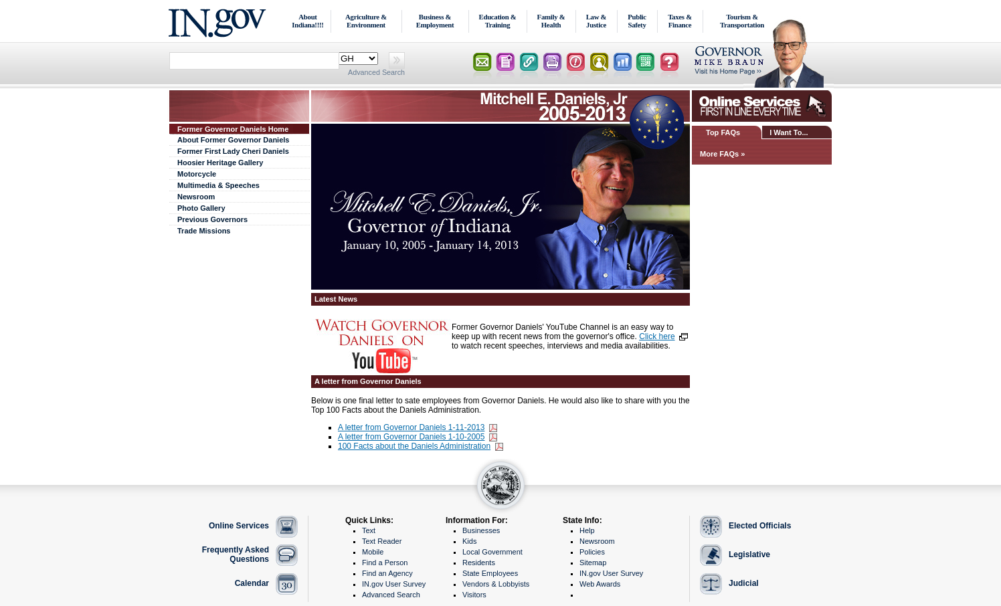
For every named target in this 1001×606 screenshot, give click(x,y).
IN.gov (219, 21)
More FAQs (719, 154)
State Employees (490, 573)
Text (368, 530)
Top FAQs (723, 132)
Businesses (481, 530)
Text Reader (381, 541)
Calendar (252, 583)
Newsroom (196, 197)
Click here (656, 336)
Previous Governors (212, 219)
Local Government (492, 552)
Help (587, 530)
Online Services (239, 525)
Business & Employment (435, 21)
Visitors (474, 595)
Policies (592, 552)
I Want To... (788, 132)
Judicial (744, 583)
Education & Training (498, 21)
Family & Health (551, 21)
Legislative (749, 554)
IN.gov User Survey (394, 584)
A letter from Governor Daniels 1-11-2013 (411, 427)
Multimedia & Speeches (218, 185)
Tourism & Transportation (742, 21)
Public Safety (637, 21)
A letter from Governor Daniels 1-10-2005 (411, 436)
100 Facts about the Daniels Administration (414, 446)
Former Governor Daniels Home (232, 129)
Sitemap (592, 563)
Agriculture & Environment (366, 21)
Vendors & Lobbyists (495, 584)
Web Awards (599, 584)
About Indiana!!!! (307, 21)
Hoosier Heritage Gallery (220, 163)
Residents (478, 563)
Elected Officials (760, 525)
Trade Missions (203, 231)
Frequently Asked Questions (235, 554)
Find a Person (384, 563)
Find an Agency (387, 573)
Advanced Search (376, 72)
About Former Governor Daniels (233, 140)
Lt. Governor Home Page (763, 63)
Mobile (372, 552)
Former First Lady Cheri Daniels (233, 151)
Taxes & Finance (680, 21)
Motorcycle (196, 174)
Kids (469, 541)
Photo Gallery (201, 208)
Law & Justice (596, 21)
